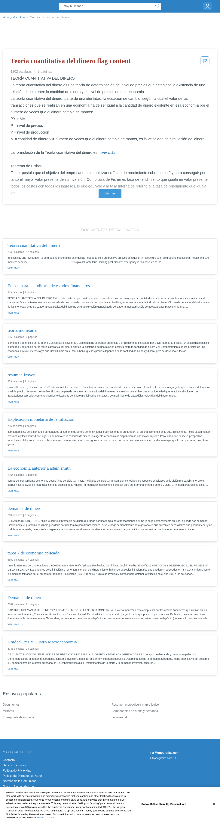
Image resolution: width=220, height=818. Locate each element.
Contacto (9, 760)
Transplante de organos (18, 717)
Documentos (11, 704)
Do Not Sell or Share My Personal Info (28, 791)
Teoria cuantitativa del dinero (49, 17)
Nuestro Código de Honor (19, 786)
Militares (8, 711)
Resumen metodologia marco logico (135, 704)
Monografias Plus (14, 17)
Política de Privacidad (17, 770)
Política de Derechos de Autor (22, 775)
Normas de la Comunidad (19, 781)
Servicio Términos (14, 765)
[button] (204, 62)
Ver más (110, 193)
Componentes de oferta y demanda (135, 711)
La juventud (119, 717)
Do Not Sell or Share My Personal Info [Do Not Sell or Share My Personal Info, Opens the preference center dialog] (163, 814)
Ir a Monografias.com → (166, 752)
